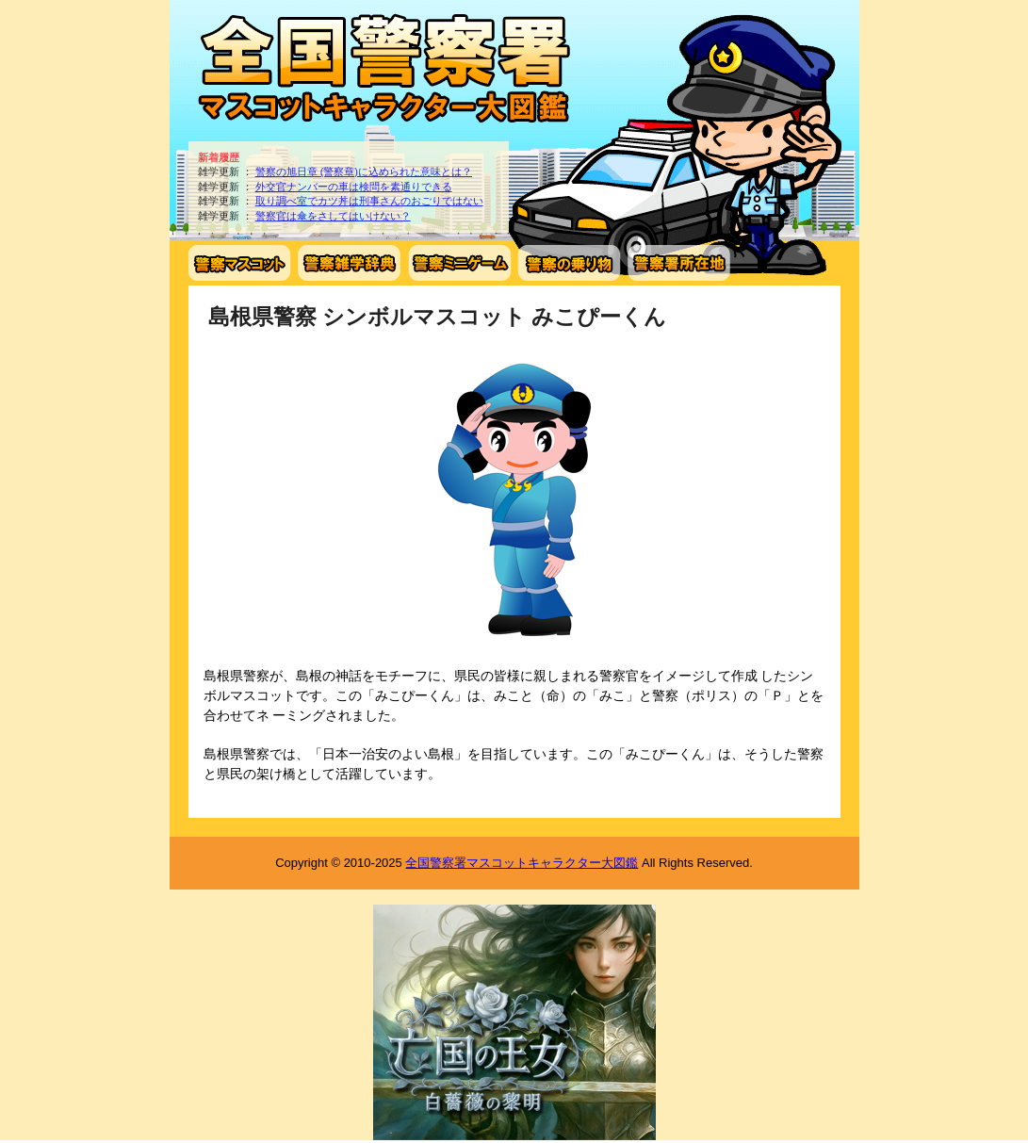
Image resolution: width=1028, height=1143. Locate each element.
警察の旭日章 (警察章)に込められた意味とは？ (363, 171)
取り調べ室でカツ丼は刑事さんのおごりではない (369, 200)
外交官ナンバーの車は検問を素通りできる (353, 186)
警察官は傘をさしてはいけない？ (333, 215)
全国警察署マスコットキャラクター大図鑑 (521, 863)
